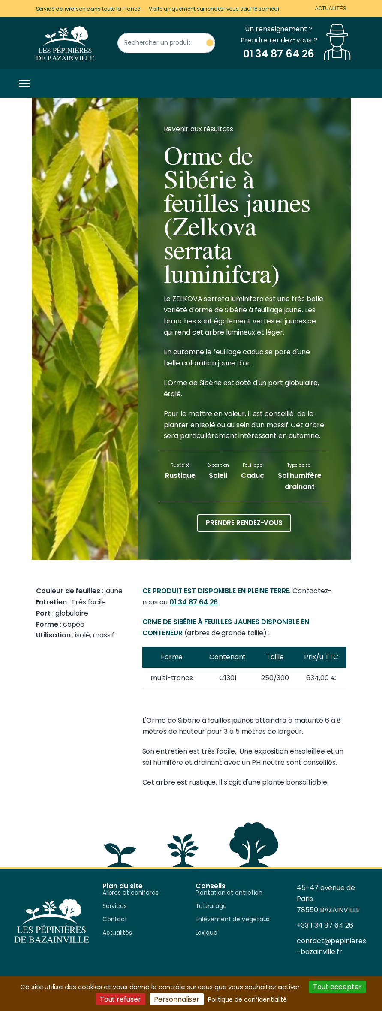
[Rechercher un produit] (166, 43)
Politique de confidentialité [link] (247, 999)
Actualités (330, 9)
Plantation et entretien (229, 893)
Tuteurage (211, 906)
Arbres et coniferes (130, 893)
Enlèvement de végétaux (233, 919)
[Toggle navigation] (22, 83)
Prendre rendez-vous (244, 522)
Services (114, 906)
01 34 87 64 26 (193, 602)
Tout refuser (120, 999)
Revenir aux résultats (198, 129)
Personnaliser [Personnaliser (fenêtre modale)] (176, 999)
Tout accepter (337, 987)
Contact (114, 919)
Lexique (206, 933)
